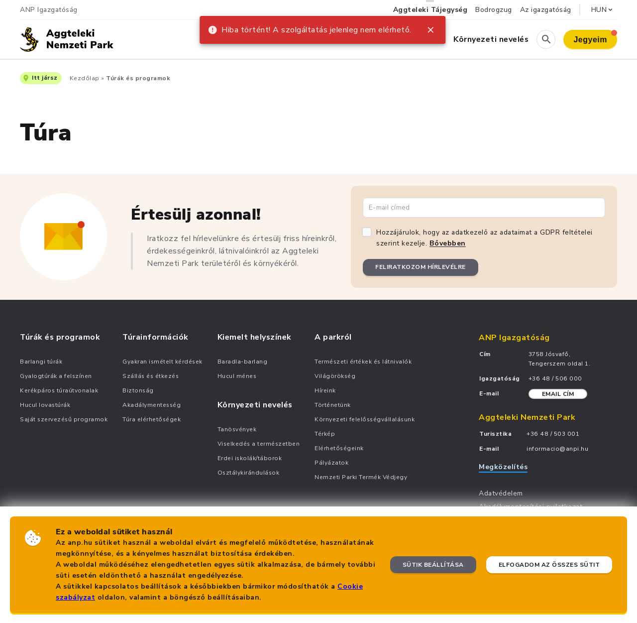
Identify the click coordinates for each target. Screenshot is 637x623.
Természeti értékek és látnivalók (363, 362)
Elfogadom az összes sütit (549, 565)
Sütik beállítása (433, 565)
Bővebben (447, 243)
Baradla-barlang (242, 362)
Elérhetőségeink (339, 448)
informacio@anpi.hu (557, 449)
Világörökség (335, 376)
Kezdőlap (85, 78)
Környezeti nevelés (491, 39)
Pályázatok (331, 463)
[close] (430, 30)
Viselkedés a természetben (258, 444)
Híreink (325, 390)
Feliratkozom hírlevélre (420, 267)
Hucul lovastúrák (45, 405)
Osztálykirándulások (248, 473)
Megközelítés (503, 467)
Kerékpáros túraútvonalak (59, 390)
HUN (603, 9)
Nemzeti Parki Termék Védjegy (361, 477)
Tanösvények (237, 429)
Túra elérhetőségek (151, 419)
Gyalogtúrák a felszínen (56, 376)
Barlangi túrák (41, 362)
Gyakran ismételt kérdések (162, 362)
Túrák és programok (138, 78)
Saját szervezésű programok (63, 419)
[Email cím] (484, 208)
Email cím (558, 394)
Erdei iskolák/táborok (249, 458)
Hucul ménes (237, 376)
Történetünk (333, 405)
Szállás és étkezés (150, 376)
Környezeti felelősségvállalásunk (365, 419)
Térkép (325, 434)
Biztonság (138, 390)
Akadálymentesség (151, 405)
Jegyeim (595, 37)
